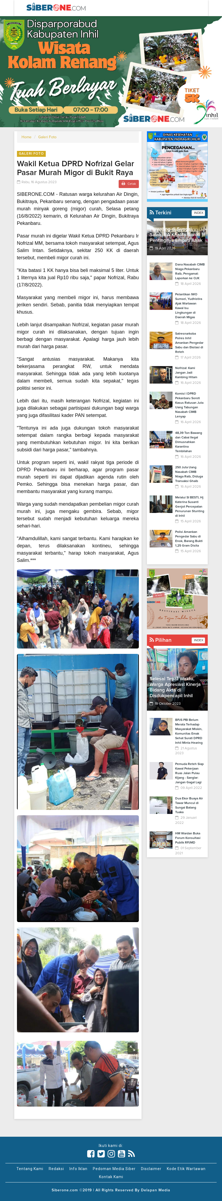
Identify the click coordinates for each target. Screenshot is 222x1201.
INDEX (198, 213)
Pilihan (160, 640)
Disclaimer (151, 1169)
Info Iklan (78, 1169)
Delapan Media (155, 1190)
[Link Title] (91, 1154)
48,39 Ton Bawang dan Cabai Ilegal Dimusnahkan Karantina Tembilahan (188, 442)
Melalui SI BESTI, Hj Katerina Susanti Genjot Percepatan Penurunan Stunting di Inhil (189, 507)
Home (26, 137)
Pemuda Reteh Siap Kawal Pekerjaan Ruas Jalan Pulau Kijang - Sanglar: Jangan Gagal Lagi (189, 773)
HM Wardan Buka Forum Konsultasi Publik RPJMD (187, 838)
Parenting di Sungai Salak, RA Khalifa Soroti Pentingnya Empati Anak (176, 235)
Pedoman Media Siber (114, 1169)
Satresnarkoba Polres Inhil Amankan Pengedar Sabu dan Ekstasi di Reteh (189, 343)
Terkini (160, 212)
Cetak (129, 184)
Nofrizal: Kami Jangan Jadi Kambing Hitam (186, 373)
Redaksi (56, 1169)
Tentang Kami (29, 1169)
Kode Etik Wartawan (186, 1169)
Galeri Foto (47, 137)
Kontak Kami (111, 1177)
